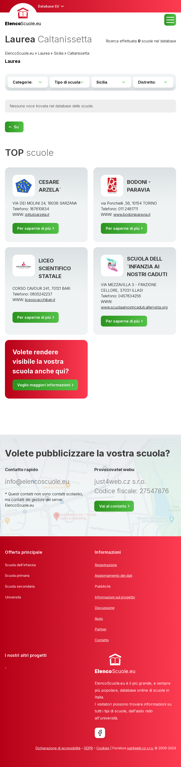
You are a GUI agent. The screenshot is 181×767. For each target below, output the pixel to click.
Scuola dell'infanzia (20, 565)
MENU (170, 20)
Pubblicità (103, 586)
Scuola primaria (17, 575)
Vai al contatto (112, 506)
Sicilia (58, 53)
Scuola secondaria (20, 586)
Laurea (44, 53)
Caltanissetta (78, 53)
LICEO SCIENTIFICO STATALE (55, 268)
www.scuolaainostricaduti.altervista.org (134, 307)
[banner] (23, 15)
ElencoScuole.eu (19, 53)
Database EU (48, 6)
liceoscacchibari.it (40, 299)
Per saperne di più (34, 228)
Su (16, 127)
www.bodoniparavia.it (131, 214)
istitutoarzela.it (37, 214)
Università (13, 597)
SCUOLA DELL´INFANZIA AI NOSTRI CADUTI (147, 266)
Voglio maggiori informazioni (43, 385)
